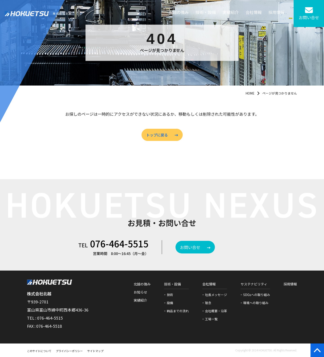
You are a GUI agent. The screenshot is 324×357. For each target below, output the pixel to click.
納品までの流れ (178, 311)
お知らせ (140, 292)
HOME (249, 93)
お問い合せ (190, 247)
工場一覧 (211, 319)
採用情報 (276, 13)
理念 (208, 303)
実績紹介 (231, 13)
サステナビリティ (254, 284)
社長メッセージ (216, 294)
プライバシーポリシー (69, 351)
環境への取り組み (255, 303)
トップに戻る (157, 135)
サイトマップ (95, 351)
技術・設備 (206, 13)
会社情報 (253, 13)
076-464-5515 (119, 243)
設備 (170, 303)
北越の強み (179, 13)
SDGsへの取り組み (256, 294)
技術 (170, 294)
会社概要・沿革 (216, 311)
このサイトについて (39, 351)
